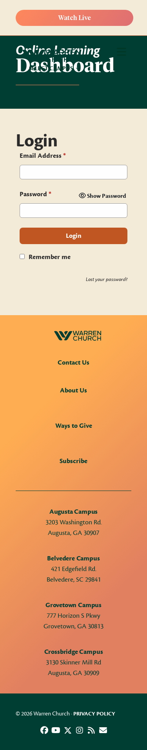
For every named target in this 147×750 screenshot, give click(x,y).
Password (35, 194)
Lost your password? (106, 279)
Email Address (43, 155)
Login (74, 236)
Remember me (50, 257)
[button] (44, 730)
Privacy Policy (94, 713)
